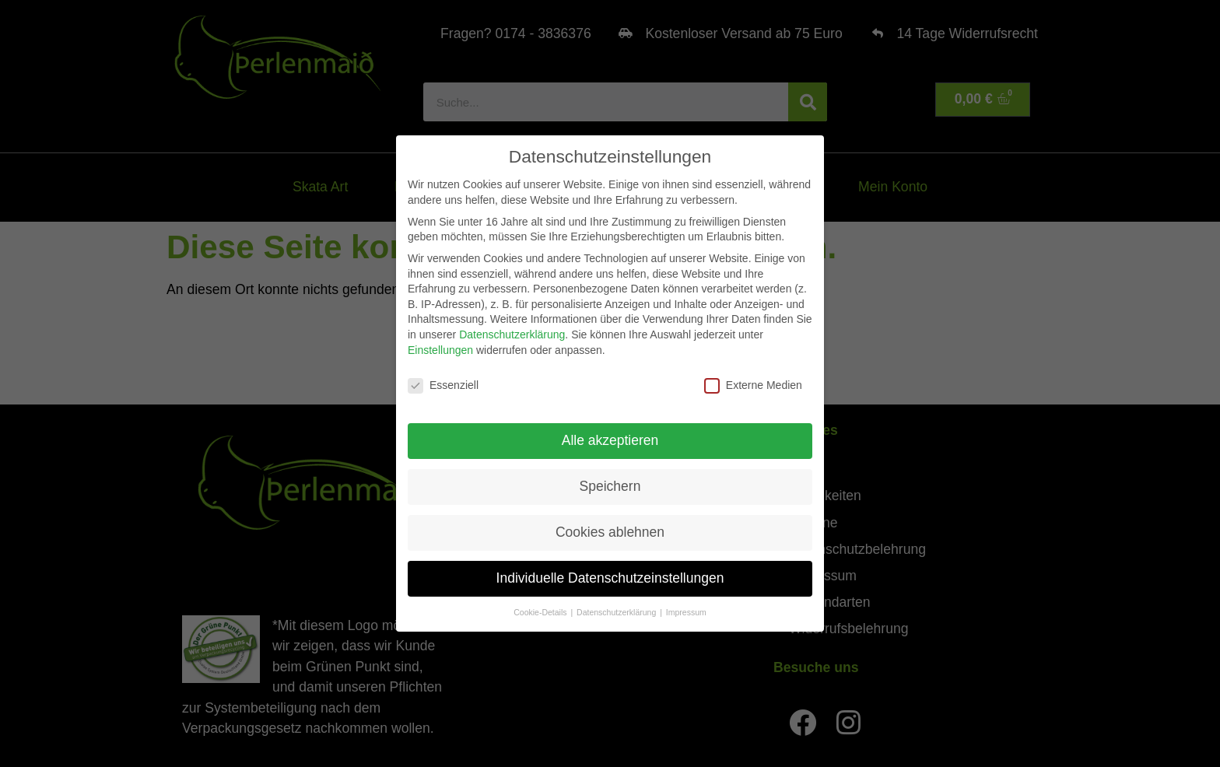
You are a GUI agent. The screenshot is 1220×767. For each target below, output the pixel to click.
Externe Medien (753, 385)
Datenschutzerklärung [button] (617, 611)
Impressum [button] (686, 611)
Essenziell (443, 385)
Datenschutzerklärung (512, 333)
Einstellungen (440, 349)
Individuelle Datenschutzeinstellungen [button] (610, 577)
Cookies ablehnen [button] (610, 531)
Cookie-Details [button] (541, 611)
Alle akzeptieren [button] (610, 439)
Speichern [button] (610, 485)
